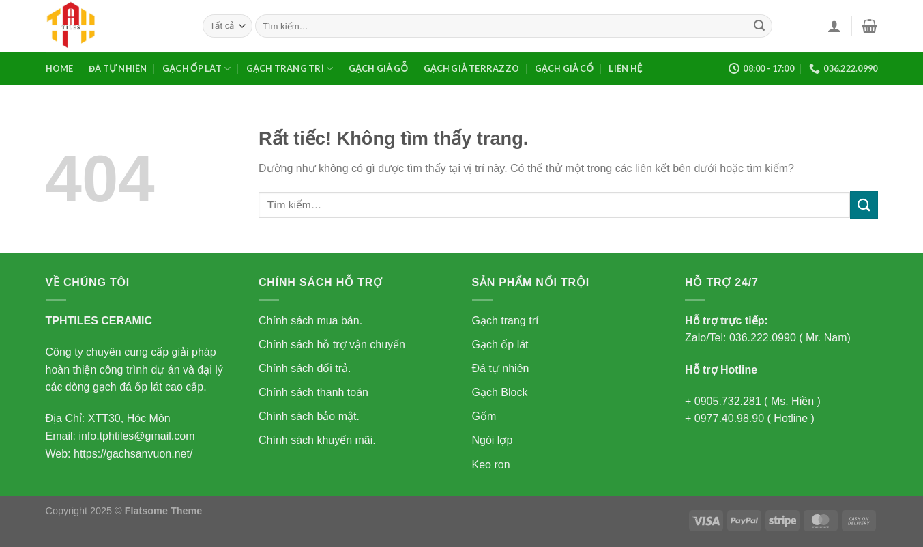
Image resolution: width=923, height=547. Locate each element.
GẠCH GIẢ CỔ (564, 68)
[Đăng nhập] (834, 26)
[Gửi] (759, 26)
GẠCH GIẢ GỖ (378, 68)
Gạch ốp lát (196, 68)
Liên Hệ (625, 68)
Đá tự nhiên (118, 68)
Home (60, 68)
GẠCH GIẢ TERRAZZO (472, 68)
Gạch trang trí (290, 68)
